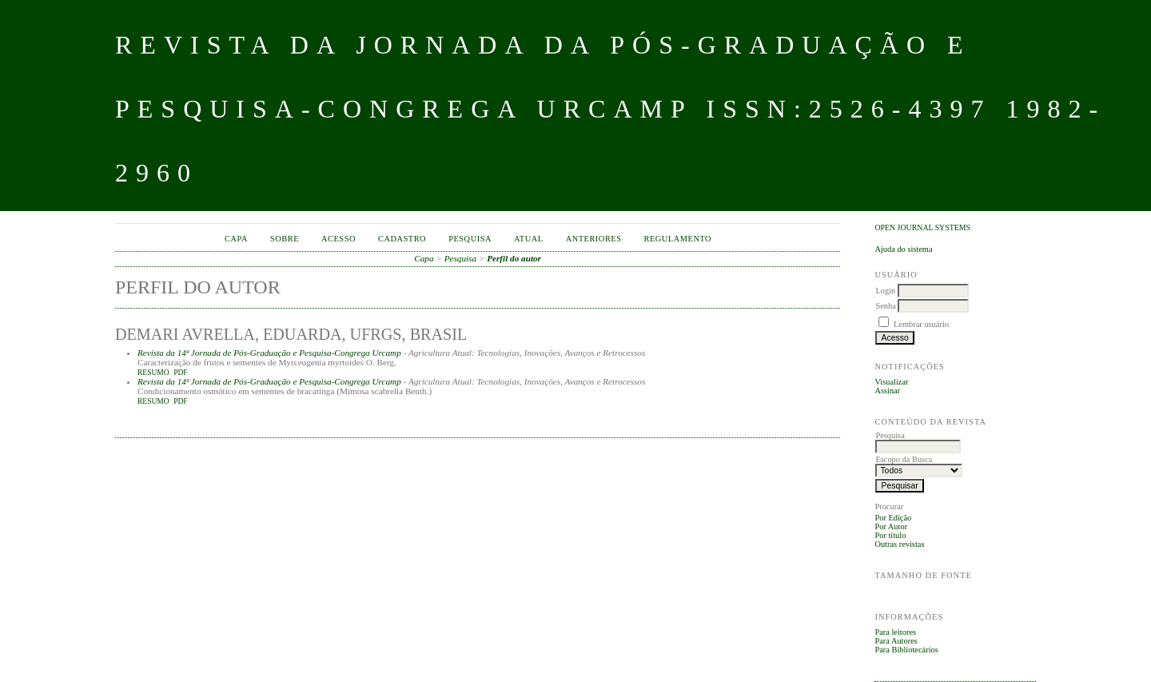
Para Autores (895, 640)
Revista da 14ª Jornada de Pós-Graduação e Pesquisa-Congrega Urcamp (269, 352)
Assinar (887, 390)
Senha (885, 305)
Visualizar (891, 381)
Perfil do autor (514, 258)
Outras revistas (899, 544)
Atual (529, 238)
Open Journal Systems (922, 227)
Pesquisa (470, 238)
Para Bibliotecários (906, 649)
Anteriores (594, 238)
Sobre (284, 238)
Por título (890, 535)
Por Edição (892, 517)
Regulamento (678, 238)
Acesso (338, 238)
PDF (180, 373)
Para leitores (895, 632)
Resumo (153, 373)
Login (885, 290)
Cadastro (402, 238)
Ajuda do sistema (903, 249)
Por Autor (890, 526)
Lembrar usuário (921, 324)
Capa (236, 238)
